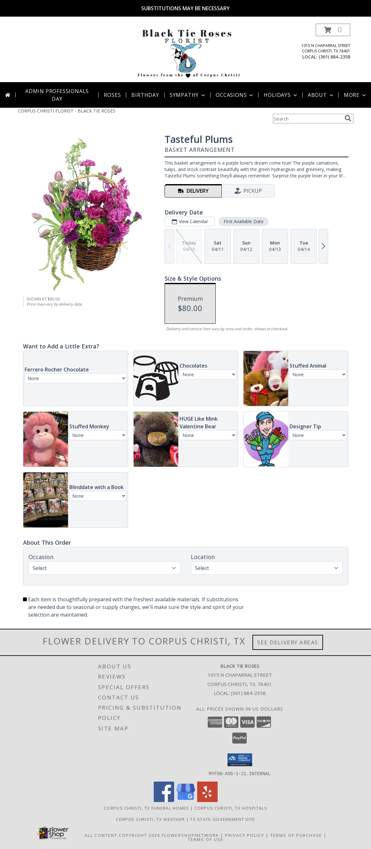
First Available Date (243, 221)
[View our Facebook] (164, 800)
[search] (348, 118)
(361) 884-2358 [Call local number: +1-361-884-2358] (334, 57)
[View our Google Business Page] (185, 800)
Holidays (281, 94)
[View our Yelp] (207, 800)
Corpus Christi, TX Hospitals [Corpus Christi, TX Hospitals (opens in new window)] (231, 808)
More (355, 94)
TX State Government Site (222, 819)
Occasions (235, 94)
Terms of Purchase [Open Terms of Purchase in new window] (296, 835)
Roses (112, 94)
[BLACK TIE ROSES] (187, 53)
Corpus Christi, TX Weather (150, 819)
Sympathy (188, 94)
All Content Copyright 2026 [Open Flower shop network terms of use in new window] (122, 835)
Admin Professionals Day (57, 95)
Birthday (145, 94)
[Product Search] (307, 118)
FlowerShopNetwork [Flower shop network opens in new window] (190, 835)
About (321, 94)
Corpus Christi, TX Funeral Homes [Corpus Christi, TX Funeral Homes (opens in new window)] (146, 808)
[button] (333, 30)
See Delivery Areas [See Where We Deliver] (287, 642)
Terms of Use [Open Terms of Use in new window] (205, 839)
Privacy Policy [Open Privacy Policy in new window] (244, 835)
